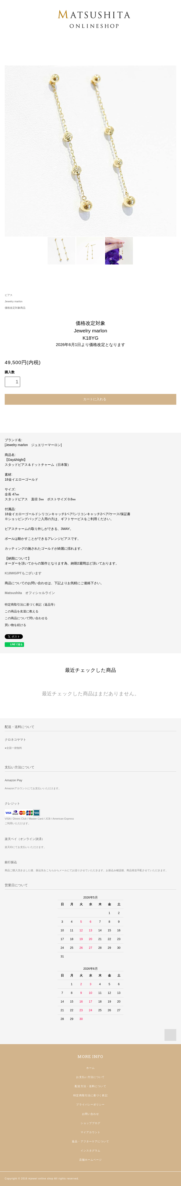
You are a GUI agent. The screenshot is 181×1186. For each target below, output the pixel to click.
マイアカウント (91, 1132)
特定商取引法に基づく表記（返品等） (31, 604)
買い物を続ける (15, 625)
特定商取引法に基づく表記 (90, 1095)
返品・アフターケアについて (90, 1141)
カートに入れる (90, 399)
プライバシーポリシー (90, 1104)
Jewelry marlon (13, 301)
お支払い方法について (90, 1077)
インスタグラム (91, 1150)
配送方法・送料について (90, 1086)
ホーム (90, 1067)
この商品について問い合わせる (26, 618)
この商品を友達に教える (21, 611)
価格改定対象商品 (15, 307)
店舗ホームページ (90, 1159)
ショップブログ (91, 1123)
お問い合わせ (90, 1113)
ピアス (8, 295)
